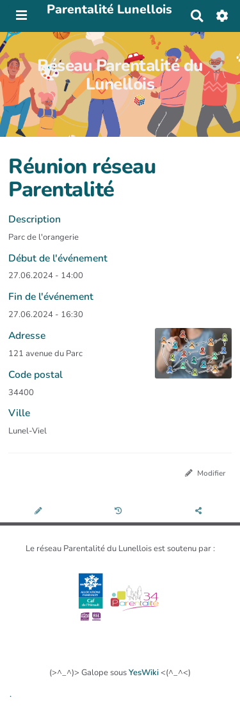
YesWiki (144, 672)
